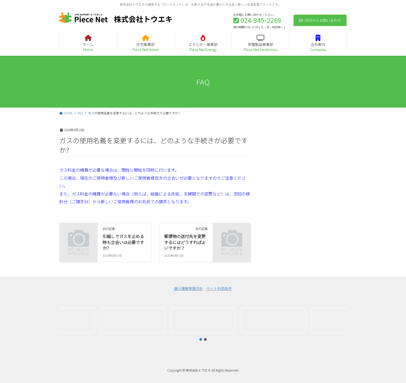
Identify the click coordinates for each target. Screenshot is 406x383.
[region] (203, 320)
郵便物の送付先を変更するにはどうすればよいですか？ (185, 242)
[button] (62, 320)
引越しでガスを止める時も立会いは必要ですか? (123, 242)
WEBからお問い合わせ (320, 20)
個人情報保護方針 (188, 288)
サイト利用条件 (219, 288)
